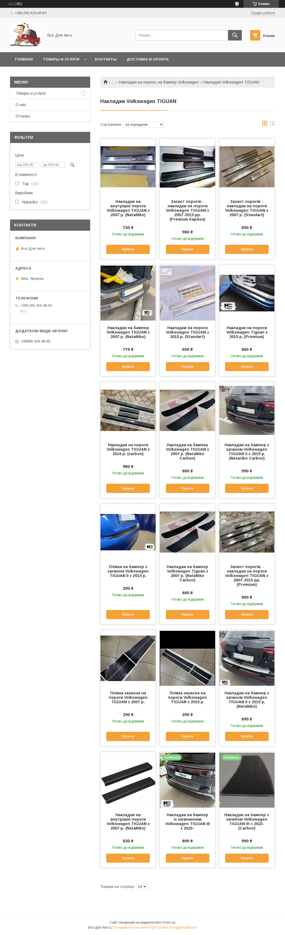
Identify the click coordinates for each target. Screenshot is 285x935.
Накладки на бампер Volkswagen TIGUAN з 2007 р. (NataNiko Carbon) (187, 451)
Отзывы (23, 116)
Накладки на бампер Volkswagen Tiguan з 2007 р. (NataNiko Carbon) (187, 573)
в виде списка (272, 124)
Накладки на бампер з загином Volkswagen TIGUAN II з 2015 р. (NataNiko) (247, 700)
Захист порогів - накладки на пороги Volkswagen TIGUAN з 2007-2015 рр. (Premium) (246, 575)
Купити (128, 249)
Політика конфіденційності (175, 927)
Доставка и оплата (148, 59)
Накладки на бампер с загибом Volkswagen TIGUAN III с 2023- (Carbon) (246, 821)
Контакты (106, 59)
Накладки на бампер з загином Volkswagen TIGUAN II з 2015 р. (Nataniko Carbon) (247, 451)
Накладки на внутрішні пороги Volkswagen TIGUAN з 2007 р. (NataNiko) (128, 208)
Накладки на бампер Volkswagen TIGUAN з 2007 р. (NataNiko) (128, 332)
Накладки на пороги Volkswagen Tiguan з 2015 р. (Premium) (246, 332)
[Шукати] (235, 35)
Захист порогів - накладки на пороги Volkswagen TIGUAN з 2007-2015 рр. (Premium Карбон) (187, 210)
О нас (21, 104)
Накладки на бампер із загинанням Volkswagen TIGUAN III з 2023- (187, 821)
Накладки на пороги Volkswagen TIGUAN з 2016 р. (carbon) (128, 449)
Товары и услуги (61, 59)
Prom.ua (168, 922)
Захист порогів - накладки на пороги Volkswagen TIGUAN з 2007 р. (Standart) (246, 208)
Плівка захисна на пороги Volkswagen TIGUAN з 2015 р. (187, 697)
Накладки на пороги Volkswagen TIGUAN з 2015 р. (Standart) (187, 332)
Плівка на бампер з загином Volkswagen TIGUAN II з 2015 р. (128, 571)
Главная (24, 59)
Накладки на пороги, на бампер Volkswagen (159, 82)
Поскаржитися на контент (132, 927)
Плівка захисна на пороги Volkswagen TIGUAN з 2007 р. (128, 697)
